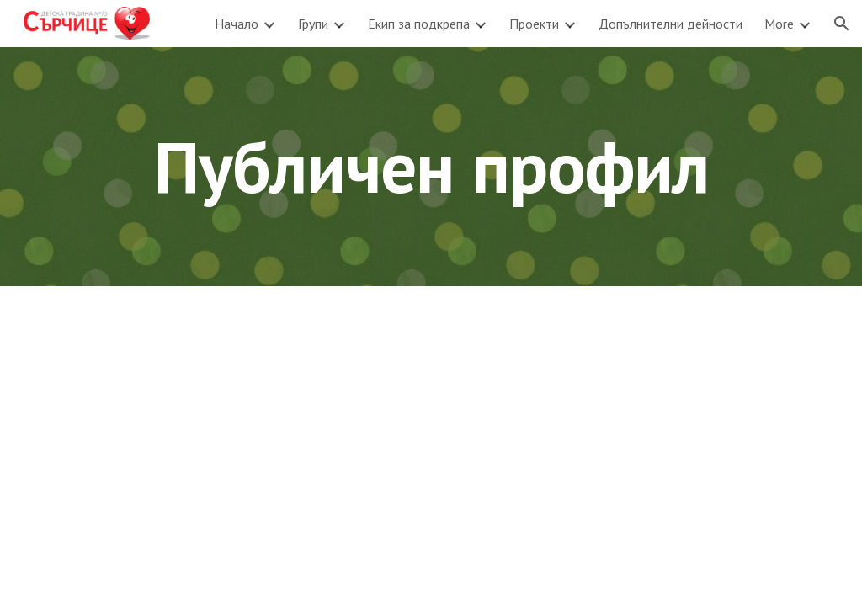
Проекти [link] (534, 23)
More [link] (779, 23)
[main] (431, 166)
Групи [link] (313, 23)
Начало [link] (236, 23)
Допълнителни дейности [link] (670, 23)
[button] (842, 23)
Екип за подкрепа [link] (419, 23)
